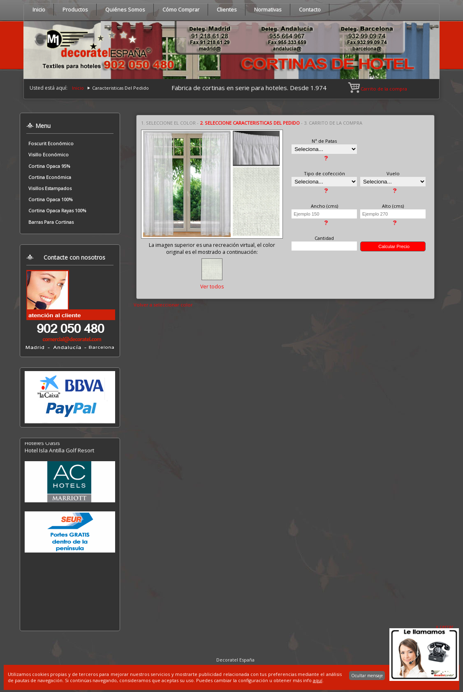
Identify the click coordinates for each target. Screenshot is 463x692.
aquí (317, 680)
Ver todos (212, 286)
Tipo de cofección (324, 173)
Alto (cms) (393, 206)
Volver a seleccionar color (163, 305)
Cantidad (324, 238)
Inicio (78, 88)
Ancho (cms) (324, 206)
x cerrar (445, 626)
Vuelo (393, 173)
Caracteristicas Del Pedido (120, 88)
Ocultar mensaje (367, 675)
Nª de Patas (324, 141)
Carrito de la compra (378, 89)
